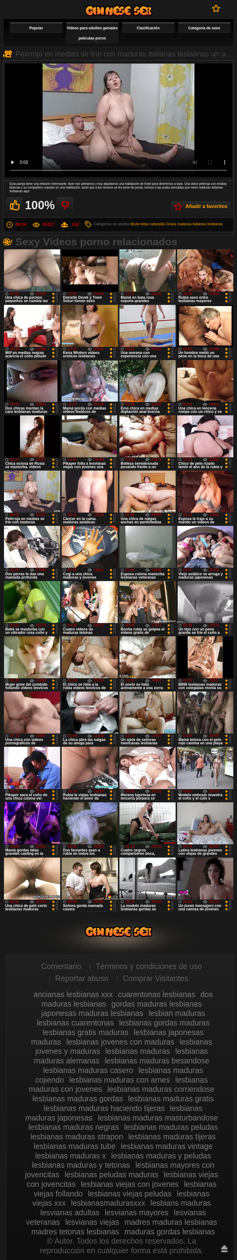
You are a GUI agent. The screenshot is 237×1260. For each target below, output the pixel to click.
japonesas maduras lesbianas (92, 1013)
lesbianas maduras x (70, 1155)
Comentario (61, 966)
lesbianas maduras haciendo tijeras (104, 1108)
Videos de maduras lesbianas (118, 10)
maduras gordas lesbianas (169, 1231)
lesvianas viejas (92, 1222)
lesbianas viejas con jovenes (130, 1184)
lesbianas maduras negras (73, 1127)
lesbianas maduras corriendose (160, 1089)
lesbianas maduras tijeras (172, 1136)
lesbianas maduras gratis (171, 1098)
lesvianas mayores (136, 1212)
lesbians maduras (180, 1203)
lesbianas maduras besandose (157, 1060)
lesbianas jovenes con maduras (120, 1042)
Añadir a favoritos (206, 206)
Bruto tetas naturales (148, 224)
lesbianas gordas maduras (164, 1022)
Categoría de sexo (204, 28)
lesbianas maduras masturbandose (158, 1117)
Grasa (171, 224)
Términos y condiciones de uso (149, 966)
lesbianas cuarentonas (75, 1022)
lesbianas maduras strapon (77, 1136)
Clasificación (148, 28)
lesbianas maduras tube (74, 1146)
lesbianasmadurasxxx (108, 1203)
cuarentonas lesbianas (156, 994)
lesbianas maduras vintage (167, 1146)
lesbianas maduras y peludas (161, 1155)
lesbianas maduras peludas (171, 1127)
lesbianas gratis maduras (85, 1032)
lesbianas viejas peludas (130, 1193)
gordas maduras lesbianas (156, 1004)
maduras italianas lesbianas (200, 224)
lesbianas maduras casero (88, 1070)
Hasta (224, 1248)
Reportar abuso (81, 978)
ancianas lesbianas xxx (73, 994)
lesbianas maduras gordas (77, 1098)
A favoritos (216, 8)
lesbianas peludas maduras (111, 1174)
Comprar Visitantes (155, 978)
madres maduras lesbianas (170, 1222)
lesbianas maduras (137, 1051)
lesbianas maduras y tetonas (81, 1165)
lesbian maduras (176, 1013)
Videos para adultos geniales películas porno (92, 33)
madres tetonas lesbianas (75, 1231)
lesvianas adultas (70, 1212)
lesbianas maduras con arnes (119, 1079)
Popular (36, 28)
